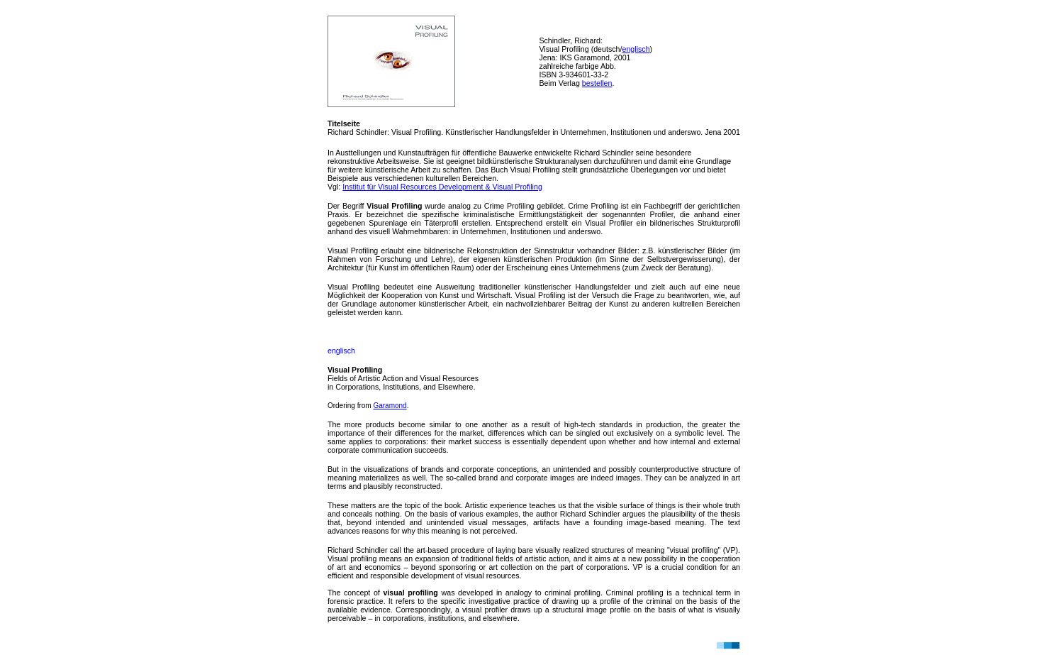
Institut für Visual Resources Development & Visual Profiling (442, 186)
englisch (635, 49)
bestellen (597, 83)
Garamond (389, 405)
